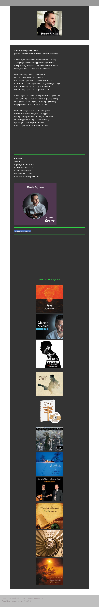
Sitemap (22, 598)
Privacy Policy (13, 598)
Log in (95, 603)
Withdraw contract (35, 598)
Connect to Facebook (23, 231)
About (4, 598)
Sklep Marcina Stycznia (49, 279)
